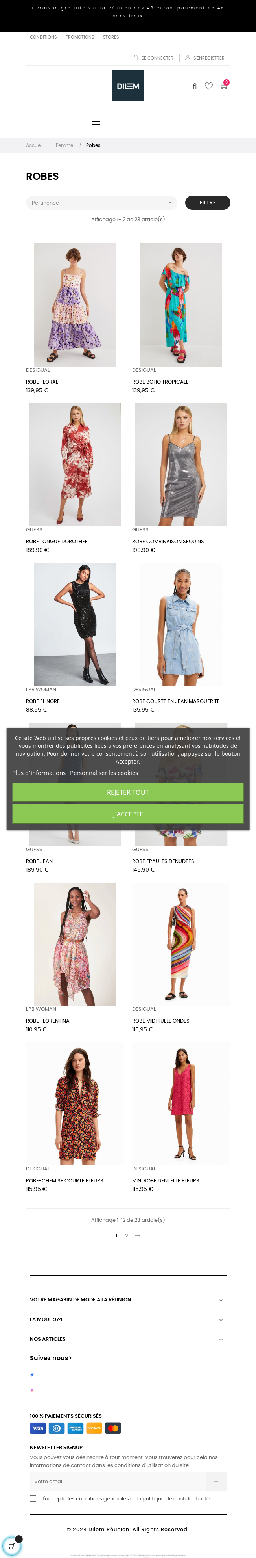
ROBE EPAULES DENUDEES (163, 861)
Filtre (208, 202)
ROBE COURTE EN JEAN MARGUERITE (176, 701)
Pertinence (104, 203)
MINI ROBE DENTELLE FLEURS (165, 1180)
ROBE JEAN (39, 861)
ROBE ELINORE (43, 701)
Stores (111, 37)
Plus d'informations (39, 773)
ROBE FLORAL (42, 382)
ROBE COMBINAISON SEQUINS (168, 541)
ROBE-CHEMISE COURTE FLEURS (64, 1180)
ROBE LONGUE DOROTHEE (57, 541)
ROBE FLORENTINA (48, 1021)
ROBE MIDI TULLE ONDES (161, 1021)
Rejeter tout (128, 792)
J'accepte (128, 814)
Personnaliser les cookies (104, 773)
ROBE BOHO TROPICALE (160, 382)
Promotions (80, 37)
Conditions (43, 37)
